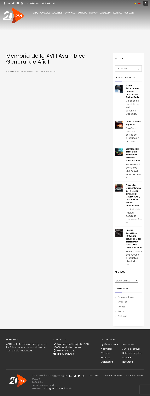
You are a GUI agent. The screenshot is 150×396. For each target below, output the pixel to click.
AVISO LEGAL (94, 376)
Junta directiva (131, 349)
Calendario (107, 362)
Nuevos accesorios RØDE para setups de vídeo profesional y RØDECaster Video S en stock (134, 239)
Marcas (105, 353)
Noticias (122, 316)
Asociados (128, 344)
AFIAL (12, 71)
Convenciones (126, 297)
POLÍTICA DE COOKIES (134, 376)
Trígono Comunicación (59, 388)
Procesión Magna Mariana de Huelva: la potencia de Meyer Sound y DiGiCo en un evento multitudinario (133, 195)
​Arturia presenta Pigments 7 (133, 123)
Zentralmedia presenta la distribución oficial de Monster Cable (133, 154)
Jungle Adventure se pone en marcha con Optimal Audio (132, 91)
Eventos (122, 302)
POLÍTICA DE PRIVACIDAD (112, 376)
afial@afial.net (48, 3)
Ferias (121, 306)
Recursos (127, 362)
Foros (121, 311)
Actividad (106, 349)
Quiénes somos (109, 344)
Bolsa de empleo (132, 353)
